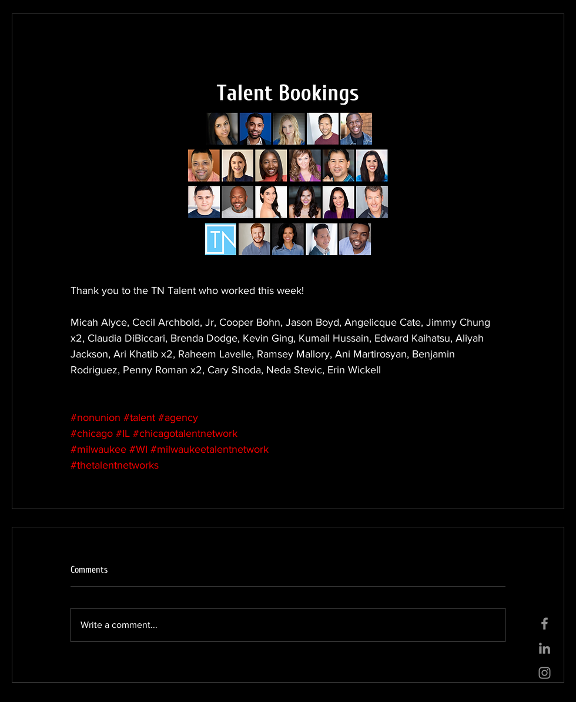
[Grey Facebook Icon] (544, 623)
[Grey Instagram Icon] (544, 673)
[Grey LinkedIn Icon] (544, 648)
